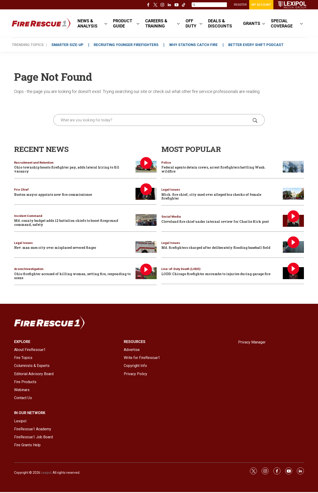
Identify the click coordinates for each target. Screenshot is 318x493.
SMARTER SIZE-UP (67, 45)
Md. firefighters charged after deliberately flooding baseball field (215, 247)
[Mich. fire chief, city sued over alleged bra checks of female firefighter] (293, 194)
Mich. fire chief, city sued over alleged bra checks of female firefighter (211, 196)
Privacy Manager (252, 342)
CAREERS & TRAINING (156, 23)
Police (166, 162)
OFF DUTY (191, 23)
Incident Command (28, 216)
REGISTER (240, 4)
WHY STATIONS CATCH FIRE (193, 45)
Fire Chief (21, 189)
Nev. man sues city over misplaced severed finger (55, 247)
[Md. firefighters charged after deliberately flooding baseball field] (293, 247)
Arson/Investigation (28, 269)
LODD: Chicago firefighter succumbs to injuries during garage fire (215, 274)
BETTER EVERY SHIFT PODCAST (256, 45)
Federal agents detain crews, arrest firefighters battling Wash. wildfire (213, 169)
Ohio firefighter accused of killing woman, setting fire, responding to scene (72, 276)
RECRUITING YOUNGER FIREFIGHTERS (126, 45)
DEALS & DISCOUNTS (220, 23)
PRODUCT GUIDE (122, 23)
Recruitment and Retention (34, 162)
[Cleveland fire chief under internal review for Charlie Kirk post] (293, 221)
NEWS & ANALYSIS (87, 23)
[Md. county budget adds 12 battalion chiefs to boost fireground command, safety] (146, 220)
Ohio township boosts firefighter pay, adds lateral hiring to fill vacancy (66, 169)
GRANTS (251, 23)
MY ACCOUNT (261, 4)
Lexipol (46, 472)
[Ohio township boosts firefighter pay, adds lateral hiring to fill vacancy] (146, 167)
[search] (152, 120)
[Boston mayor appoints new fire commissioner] (146, 194)
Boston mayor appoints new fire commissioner (53, 194)
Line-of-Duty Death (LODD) (181, 269)
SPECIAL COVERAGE (282, 23)
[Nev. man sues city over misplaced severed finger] (146, 247)
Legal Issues (23, 243)
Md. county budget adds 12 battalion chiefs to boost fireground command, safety (66, 222)
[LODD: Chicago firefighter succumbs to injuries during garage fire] (293, 273)
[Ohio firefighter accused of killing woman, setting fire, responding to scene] (146, 273)
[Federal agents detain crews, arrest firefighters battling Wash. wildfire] (293, 167)
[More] (106, 23)
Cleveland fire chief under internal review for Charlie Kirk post (215, 221)
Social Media (171, 216)
